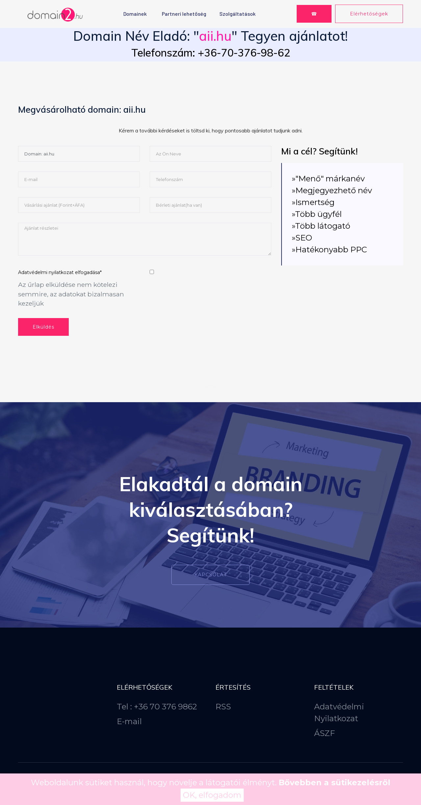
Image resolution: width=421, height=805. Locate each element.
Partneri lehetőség (184, 14)
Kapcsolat (210, 575)
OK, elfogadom (212, 795)
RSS (223, 706)
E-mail (129, 721)
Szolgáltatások (237, 14)
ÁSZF (324, 733)
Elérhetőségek (369, 14)
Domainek (135, 14)
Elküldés (43, 327)
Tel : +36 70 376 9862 (157, 706)
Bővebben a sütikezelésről (334, 782)
